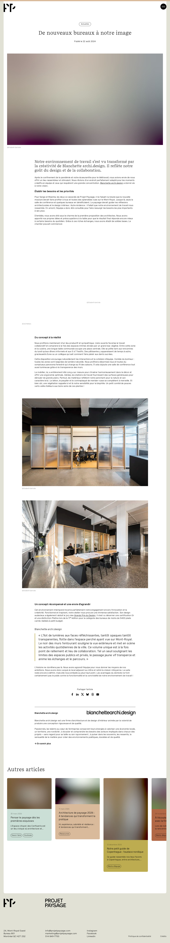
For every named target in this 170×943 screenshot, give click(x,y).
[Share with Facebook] (72, 694)
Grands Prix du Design (85, 615)
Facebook (92, 933)
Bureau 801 (9, 933)
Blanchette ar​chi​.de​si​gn (111, 183)
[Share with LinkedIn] (77, 694)
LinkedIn (91, 936)
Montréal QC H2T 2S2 (14, 936)
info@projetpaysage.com (57, 930)
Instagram (92, 930)
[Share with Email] (97, 694)
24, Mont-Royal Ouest (14, 930)
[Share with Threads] (92, 694)
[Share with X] (82, 694)
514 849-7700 (52, 936)
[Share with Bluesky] (87, 694)
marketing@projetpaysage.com (61, 933)
